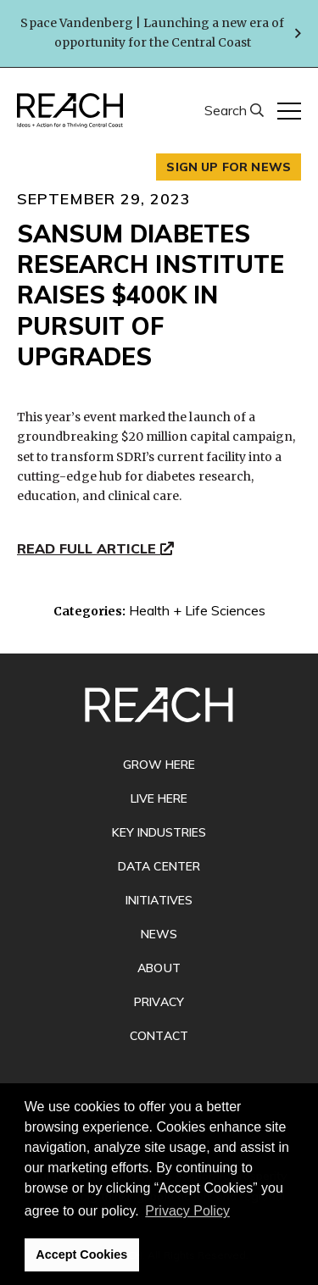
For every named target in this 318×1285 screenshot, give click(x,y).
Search (227, 110)
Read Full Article (95, 549)
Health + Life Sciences (197, 610)
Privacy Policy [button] (187, 1211)
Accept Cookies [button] (81, 1254)
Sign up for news (228, 167)
